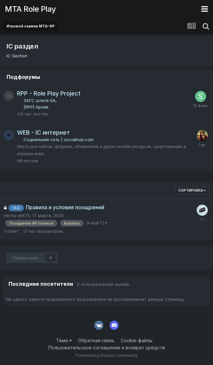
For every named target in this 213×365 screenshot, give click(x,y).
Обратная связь (96, 340)
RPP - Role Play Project (49, 93)
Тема (64, 340)
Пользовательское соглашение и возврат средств (106, 347)
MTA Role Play (30, 9)
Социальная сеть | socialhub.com (58, 139)
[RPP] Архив (36, 107)
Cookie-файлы (136, 340)
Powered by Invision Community (107, 355)
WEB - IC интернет (43, 132)
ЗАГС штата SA (39, 100)
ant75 (24, 215)
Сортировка (192, 190)
